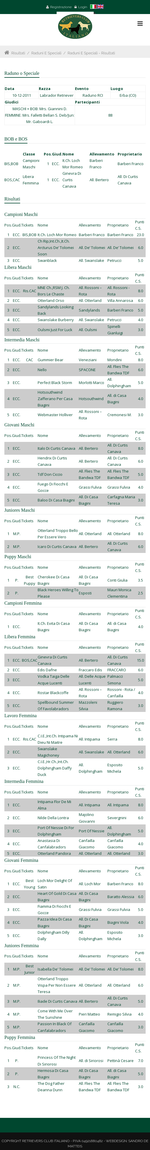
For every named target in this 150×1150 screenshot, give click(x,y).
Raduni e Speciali (46, 53)
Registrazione (61, 7)
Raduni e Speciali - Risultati (91, 53)
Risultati (18, 53)
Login (82, 7)
